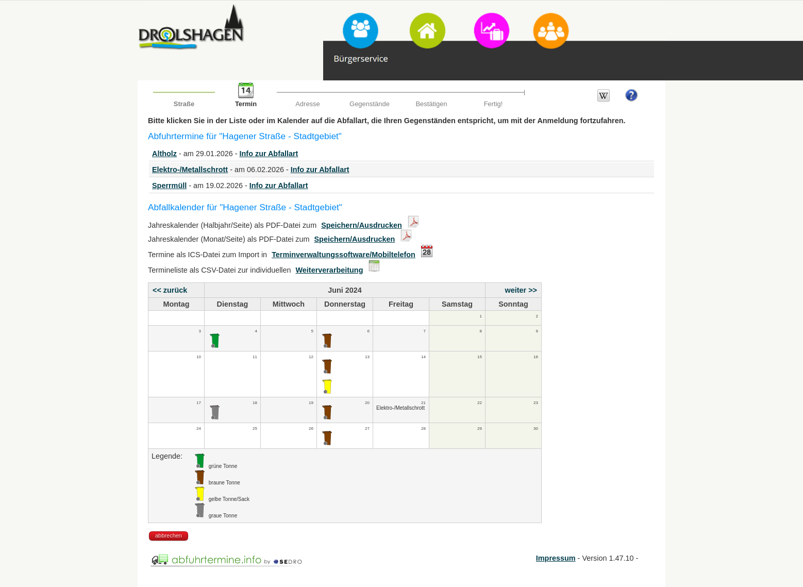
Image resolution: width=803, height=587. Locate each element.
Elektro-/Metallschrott (190, 169)
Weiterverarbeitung (329, 270)
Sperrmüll (169, 185)
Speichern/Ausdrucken (361, 225)
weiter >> (521, 290)
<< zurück (170, 290)
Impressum (556, 558)
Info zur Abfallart (269, 153)
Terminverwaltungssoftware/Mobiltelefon (343, 254)
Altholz (164, 153)
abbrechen (168, 535)
